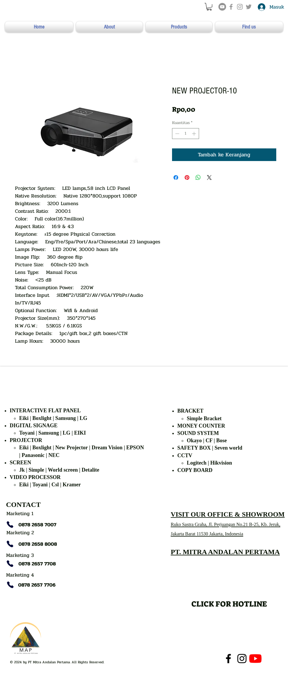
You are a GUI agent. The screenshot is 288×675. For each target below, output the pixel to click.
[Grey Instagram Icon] (240, 7)
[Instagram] (242, 658)
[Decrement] (176, 133)
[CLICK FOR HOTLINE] (229, 603)
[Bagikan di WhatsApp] (198, 177)
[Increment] (194, 133)
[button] (209, 7)
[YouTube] (222, 7)
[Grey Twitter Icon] (248, 7)
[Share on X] (209, 177)
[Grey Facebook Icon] (231, 7)
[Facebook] (228, 658)
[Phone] (10, 524)
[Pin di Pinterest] (187, 177)
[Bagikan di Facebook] (175, 177)
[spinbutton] (185, 133)
